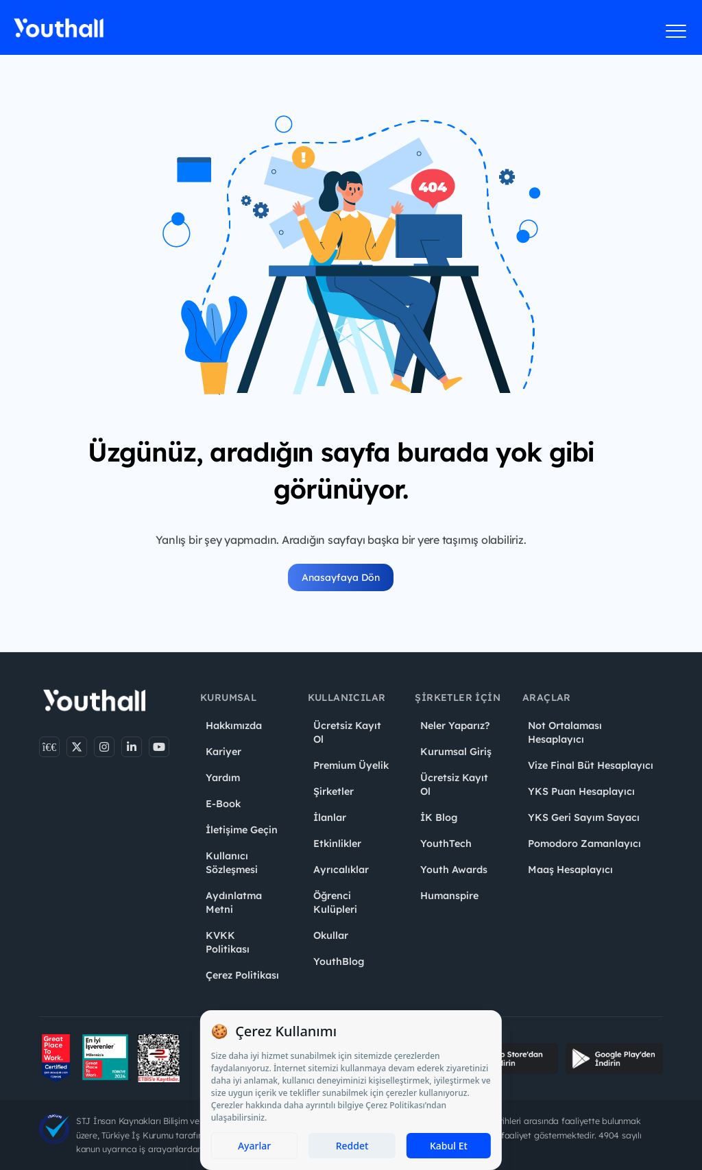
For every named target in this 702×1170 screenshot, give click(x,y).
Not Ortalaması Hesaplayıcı (565, 732)
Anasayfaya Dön (341, 577)
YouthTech (446, 843)
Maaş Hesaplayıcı (570, 869)
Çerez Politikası (242, 975)
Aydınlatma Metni (234, 903)
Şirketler (333, 791)
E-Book (223, 804)
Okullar (330, 935)
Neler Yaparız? (454, 725)
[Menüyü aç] (676, 31)
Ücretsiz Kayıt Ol (347, 732)
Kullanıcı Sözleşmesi (232, 863)
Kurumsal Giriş (456, 751)
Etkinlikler (337, 843)
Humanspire (449, 896)
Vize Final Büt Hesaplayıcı (590, 765)
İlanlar (329, 817)
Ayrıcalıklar (341, 869)
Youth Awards (453, 869)
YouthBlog (338, 961)
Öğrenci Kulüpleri (335, 903)
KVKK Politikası (228, 942)
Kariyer (223, 751)
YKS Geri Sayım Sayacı (584, 817)
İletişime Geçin (242, 830)
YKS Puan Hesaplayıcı (581, 791)
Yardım (223, 778)
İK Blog (438, 817)
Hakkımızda (234, 725)
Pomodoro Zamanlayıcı (584, 843)
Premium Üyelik (351, 765)
